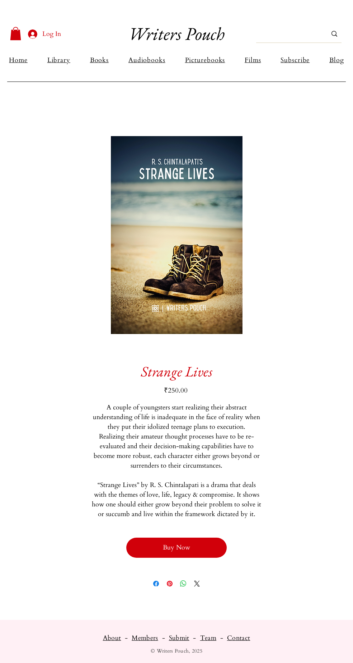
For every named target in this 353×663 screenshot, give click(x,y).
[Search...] (288, 33)
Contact (238, 638)
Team (208, 638)
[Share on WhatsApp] (183, 583)
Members (145, 638)
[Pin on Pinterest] (169, 583)
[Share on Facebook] (156, 583)
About (112, 638)
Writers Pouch (176, 33)
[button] (15, 33)
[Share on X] (197, 583)
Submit (179, 638)
